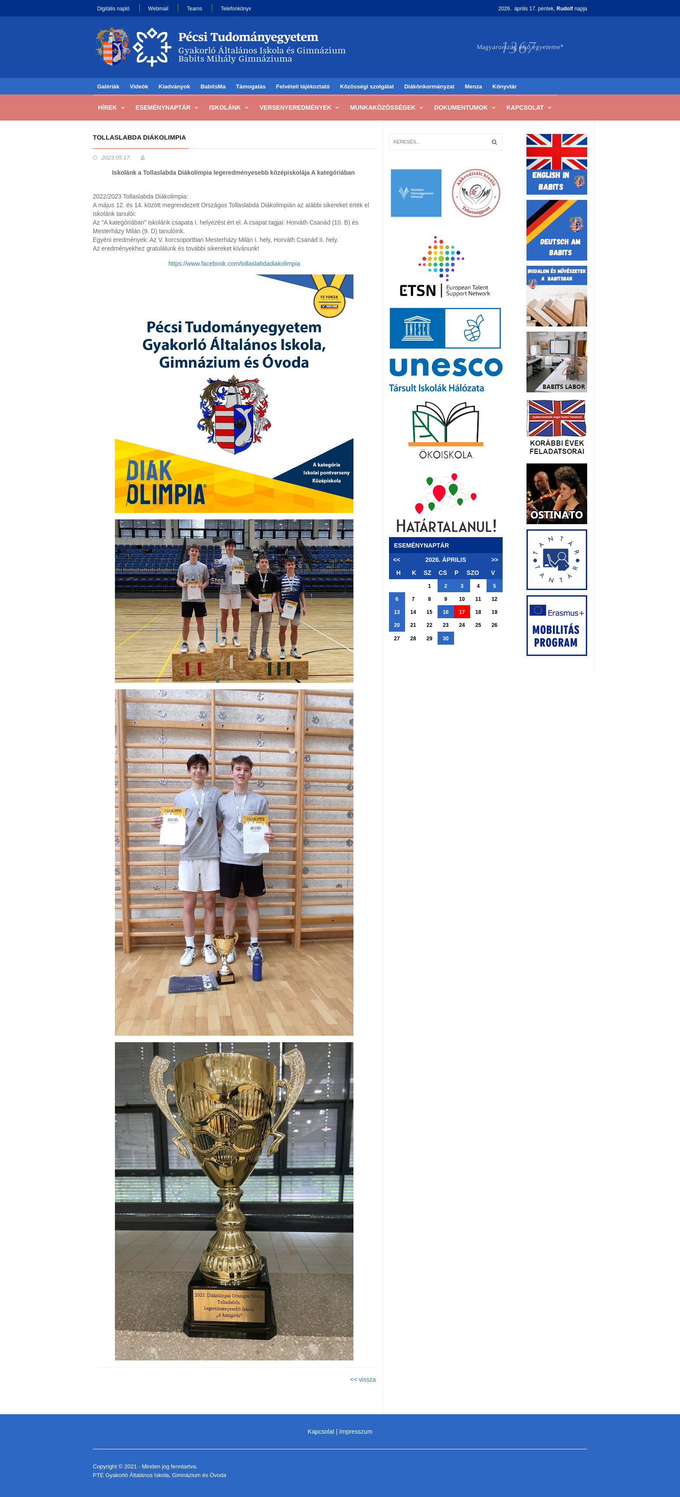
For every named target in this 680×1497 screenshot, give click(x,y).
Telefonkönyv (236, 9)
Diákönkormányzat (429, 86)
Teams (194, 9)
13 (397, 612)
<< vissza (363, 1379)
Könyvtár (504, 86)
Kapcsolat (525, 107)
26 (494, 625)
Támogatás (251, 86)
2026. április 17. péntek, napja (542, 9)
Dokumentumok (461, 107)
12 (494, 599)
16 (445, 612)
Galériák (108, 86)
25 (478, 625)
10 (462, 599)
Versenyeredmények (295, 107)
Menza (473, 86)
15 (429, 612)
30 (445, 639)
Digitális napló (113, 9)
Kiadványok (174, 86)
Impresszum (355, 1431)
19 (494, 612)
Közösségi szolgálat (367, 86)
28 (413, 639)
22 (429, 625)
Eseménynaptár (163, 107)
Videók (139, 86)
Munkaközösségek (382, 107)
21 (413, 625)
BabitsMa (213, 86)
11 (478, 599)
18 (478, 612)
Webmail (158, 9)
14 (413, 612)
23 (445, 625)
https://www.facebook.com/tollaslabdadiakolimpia (235, 263)
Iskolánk (225, 107)
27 (397, 639)
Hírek (107, 107)
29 (429, 639)
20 (397, 625)
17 (462, 612)
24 (462, 625)
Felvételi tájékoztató (303, 86)
